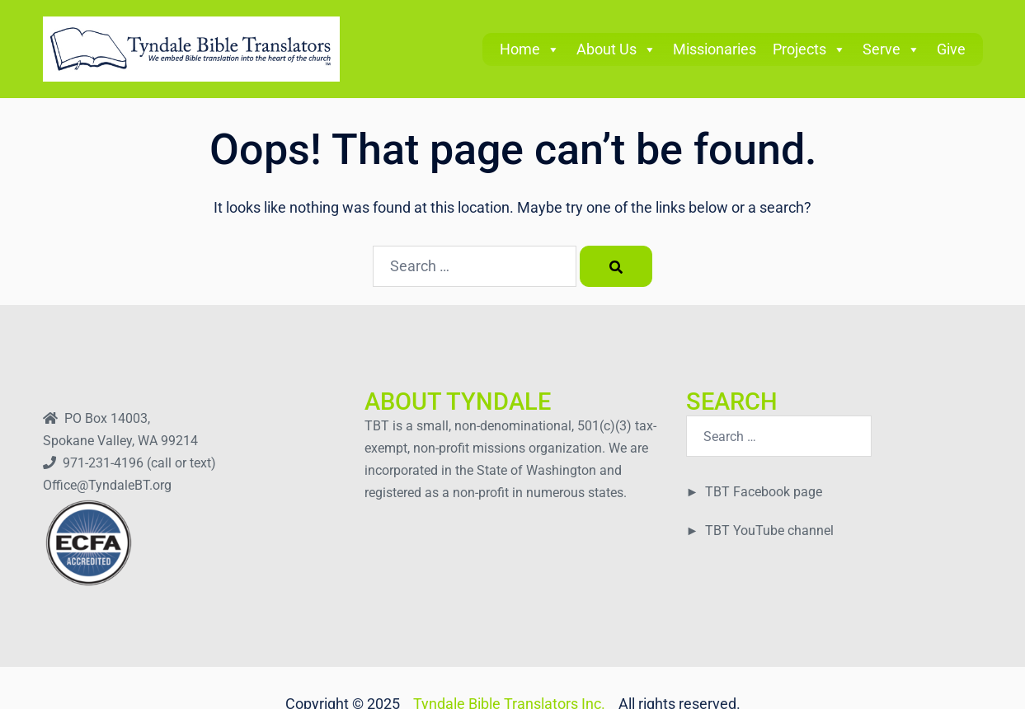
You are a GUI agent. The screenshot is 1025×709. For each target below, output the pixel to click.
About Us (616, 49)
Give (951, 49)
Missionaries (714, 49)
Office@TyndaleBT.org (107, 485)
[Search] (616, 266)
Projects (809, 49)
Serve (891, 49)
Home (530, 49)
